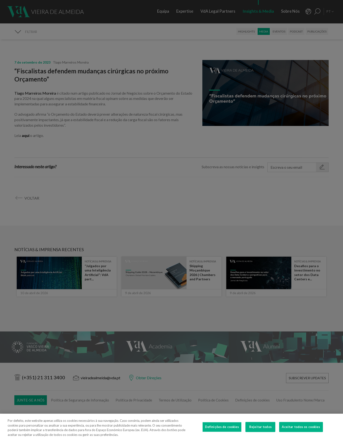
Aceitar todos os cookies (301, 431)
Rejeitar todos (260, 431)
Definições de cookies (222, 431)
